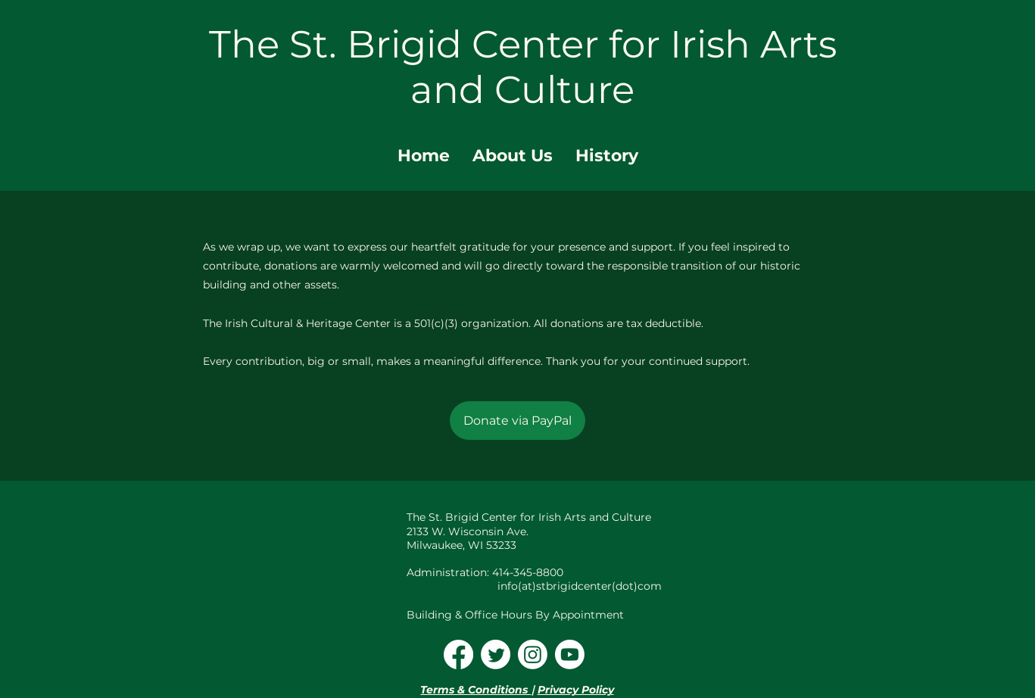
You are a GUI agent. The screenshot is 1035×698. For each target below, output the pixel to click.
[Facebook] (458, 654)
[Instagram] (532, 654)
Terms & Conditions (475, 689)
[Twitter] (495, 654)
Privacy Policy (576, 689)
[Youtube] (570, 654)
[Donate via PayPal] (517, 420)
